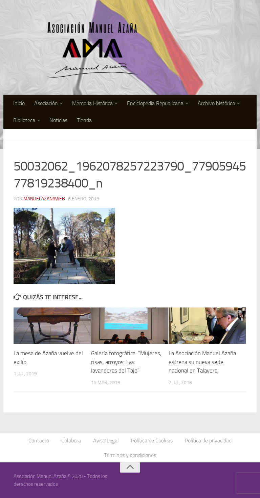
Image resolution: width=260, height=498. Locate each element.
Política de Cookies (152, 440)
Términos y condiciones (130, 455)
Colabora (71, 440)
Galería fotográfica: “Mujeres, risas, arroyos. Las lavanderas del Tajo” (126, 362)
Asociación (46, 103)
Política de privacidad (208, 440)
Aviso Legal (106, 440)
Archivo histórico (216, 103)
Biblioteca (24, 120)
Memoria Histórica (92, 103)
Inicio (19, 103)
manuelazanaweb (44, 199)
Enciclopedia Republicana (155, 103)
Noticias (58, 120)
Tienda (84, 120)
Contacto (38, 440)
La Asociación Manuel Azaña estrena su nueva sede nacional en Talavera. (202, 362)
